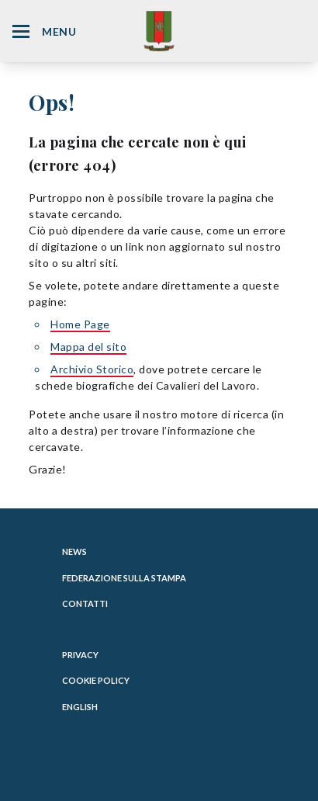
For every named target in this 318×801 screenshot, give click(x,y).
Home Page (80, 324)
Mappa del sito (88, 346)
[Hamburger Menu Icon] (21, 31)
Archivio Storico (91, 369)
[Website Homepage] (159, 30)
